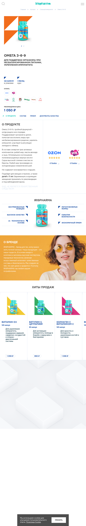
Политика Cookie (33, 522)
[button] (21, 46)
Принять (58, 520)
